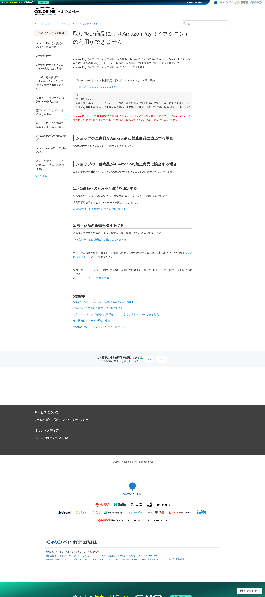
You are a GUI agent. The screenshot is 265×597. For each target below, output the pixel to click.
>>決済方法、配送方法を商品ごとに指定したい (100, 209)
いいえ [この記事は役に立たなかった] (163, 359)
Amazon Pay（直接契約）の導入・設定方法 (51, 45)
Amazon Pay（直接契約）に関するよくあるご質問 (51, 125)
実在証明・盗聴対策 (54, 559)
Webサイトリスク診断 (126, 556)
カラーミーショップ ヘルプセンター (53, 24)
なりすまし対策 (156, 559)
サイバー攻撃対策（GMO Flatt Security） (131, 559)
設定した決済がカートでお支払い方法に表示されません (50, 165)
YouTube (64, 437)
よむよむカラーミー (45, 437)
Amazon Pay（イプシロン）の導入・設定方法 (49, 66)
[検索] (205, 23)
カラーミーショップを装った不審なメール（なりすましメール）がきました (116, 314)
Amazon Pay (43, 55)
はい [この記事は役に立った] (150, 359)
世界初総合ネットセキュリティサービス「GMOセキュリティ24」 (71, 556)
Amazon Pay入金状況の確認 (51, 137)
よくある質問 (82, 24)
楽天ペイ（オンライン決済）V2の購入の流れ (50, 99)
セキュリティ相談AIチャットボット (152, 555)
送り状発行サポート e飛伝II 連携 (91, 320)
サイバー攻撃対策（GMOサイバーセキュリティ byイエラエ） (88, 559)
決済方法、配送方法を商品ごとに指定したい (98, 307)
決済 (95, 24)
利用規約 (56, 419)
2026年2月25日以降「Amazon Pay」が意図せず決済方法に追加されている (51, 83)
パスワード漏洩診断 (107, 556)
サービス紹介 (42, 419)
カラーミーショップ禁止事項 (92, 278)
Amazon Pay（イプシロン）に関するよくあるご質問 (103, 301)
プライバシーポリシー (75, 419)
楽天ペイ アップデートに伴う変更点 (50, 112)
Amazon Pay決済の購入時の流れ (51, 150)
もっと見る (40, 175)
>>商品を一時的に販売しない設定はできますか (100, 239)
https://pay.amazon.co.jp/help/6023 (97, 87)
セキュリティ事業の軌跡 (175, 559)
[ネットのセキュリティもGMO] (26, 2)
